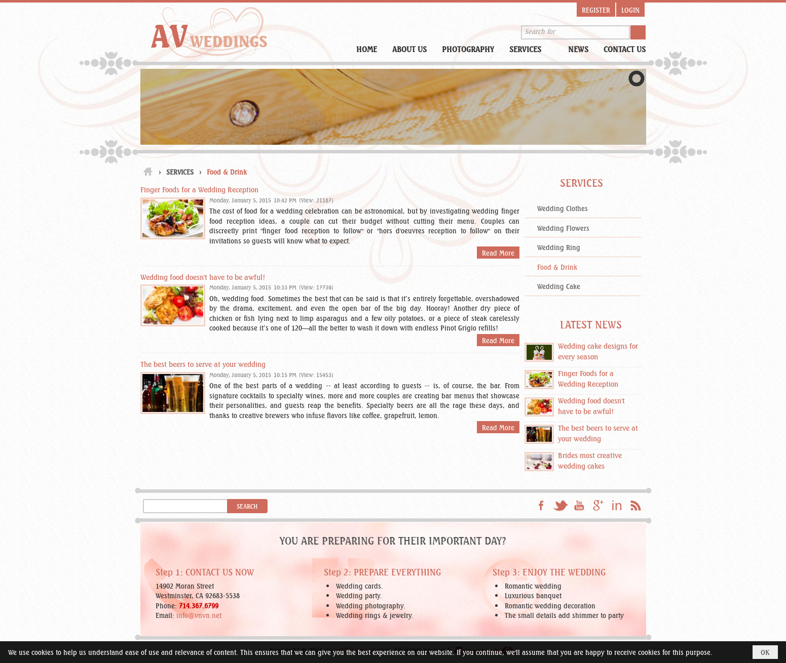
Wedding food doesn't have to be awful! (203, 276)
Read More (498, 252)
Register (596, 9)
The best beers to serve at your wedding (203, 363)
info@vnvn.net (198, 614)
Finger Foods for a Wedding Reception (199, 189)
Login (630, 9)
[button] (531, 48)
